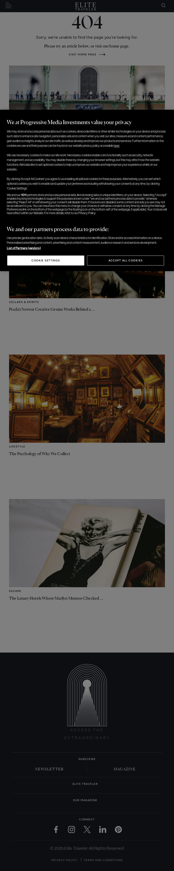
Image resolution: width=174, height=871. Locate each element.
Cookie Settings (45, 260)
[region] (87, 190)
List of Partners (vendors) (24, 248)
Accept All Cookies (126, 260)
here (116, 145)
